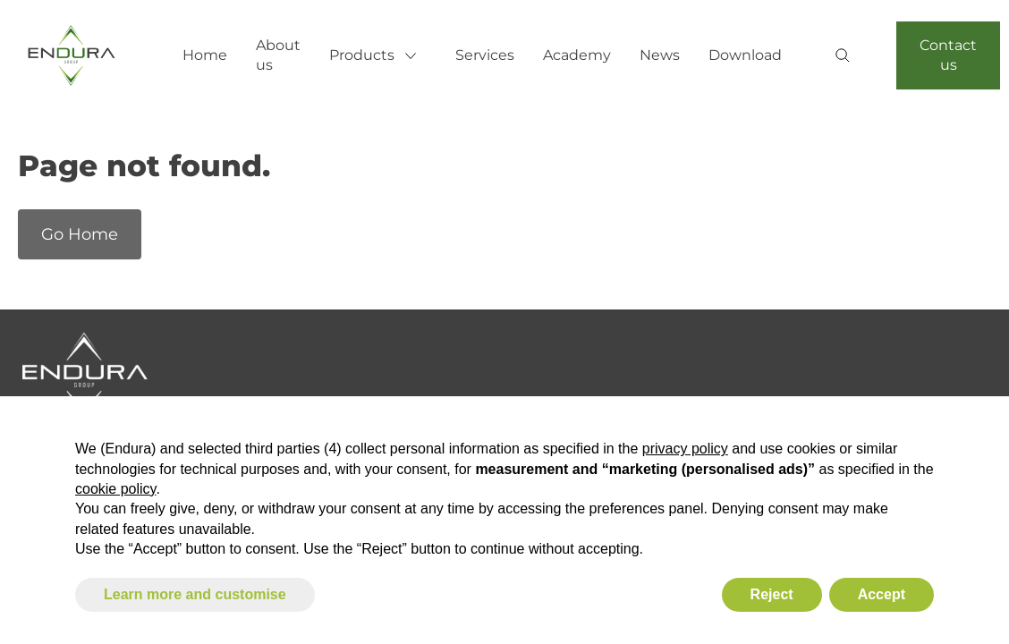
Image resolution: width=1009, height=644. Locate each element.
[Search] (850, 57)
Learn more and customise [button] (195, 594)
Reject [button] (771, 594)
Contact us (948, 55)
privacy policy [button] (685, 448)
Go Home (79, 234)
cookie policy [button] (115, 488)
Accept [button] (881, 594)
